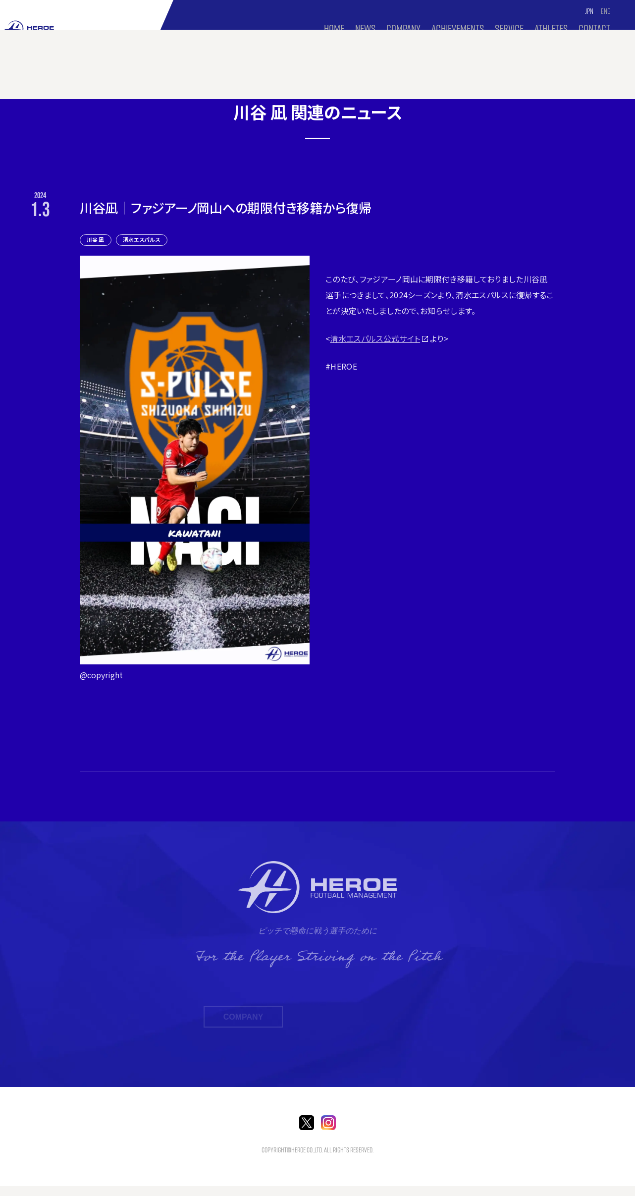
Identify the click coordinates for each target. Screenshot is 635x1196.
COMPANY (403, 28)
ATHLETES (551, 28)
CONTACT (594, 28)
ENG (606, 11)
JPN (589, 11)
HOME (333, 28)
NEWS (365, 28)
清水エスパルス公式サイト (375, 338)
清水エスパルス (149, 239)
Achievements (457, 28)
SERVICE (509, 28)
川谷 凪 (97, 239)
